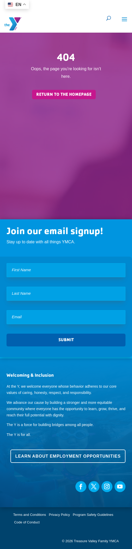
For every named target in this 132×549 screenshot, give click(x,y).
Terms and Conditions (29, 515)
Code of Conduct (27, 522)
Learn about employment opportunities (68, 456)
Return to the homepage (64, 94)
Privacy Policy (59, 515)
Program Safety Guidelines (92, 515)
